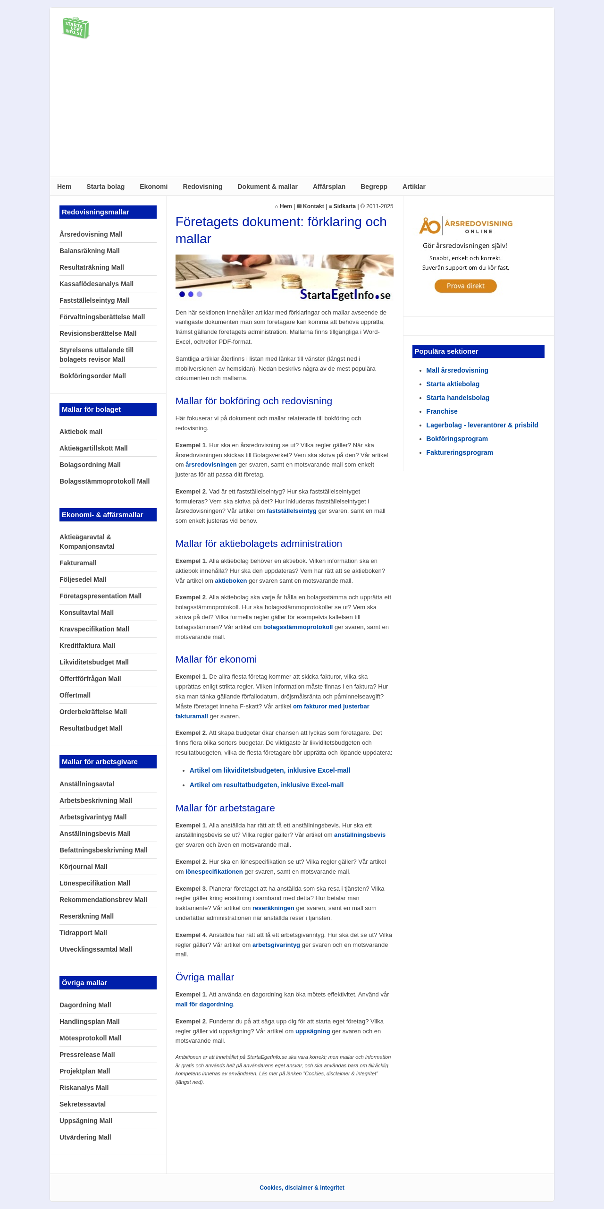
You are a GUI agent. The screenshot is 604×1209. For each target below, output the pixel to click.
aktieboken (231, 580)
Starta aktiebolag (453, 384)
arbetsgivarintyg (276, 944)
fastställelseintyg (292, 510)
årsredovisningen (210, 464)
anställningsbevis (360, 834)
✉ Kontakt (310, 206)
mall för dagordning (204, 1004)
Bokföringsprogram (457, 439)
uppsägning (312, 1031)
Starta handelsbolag (458, 397)
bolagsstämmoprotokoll (298, 626)
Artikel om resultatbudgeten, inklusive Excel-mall (267, 785)
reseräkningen (273, 907)
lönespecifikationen (214, 871)
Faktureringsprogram (460, 452)
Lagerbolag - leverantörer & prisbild (482, 425)
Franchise (442, 411)
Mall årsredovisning (457, 370)
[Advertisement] (302, 110)
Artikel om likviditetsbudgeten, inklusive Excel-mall (270, 770)
